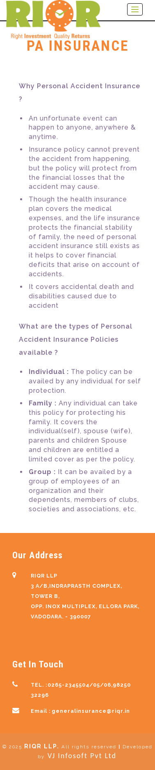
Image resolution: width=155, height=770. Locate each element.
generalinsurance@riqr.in (91, 711)
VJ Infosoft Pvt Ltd (82, 755)
